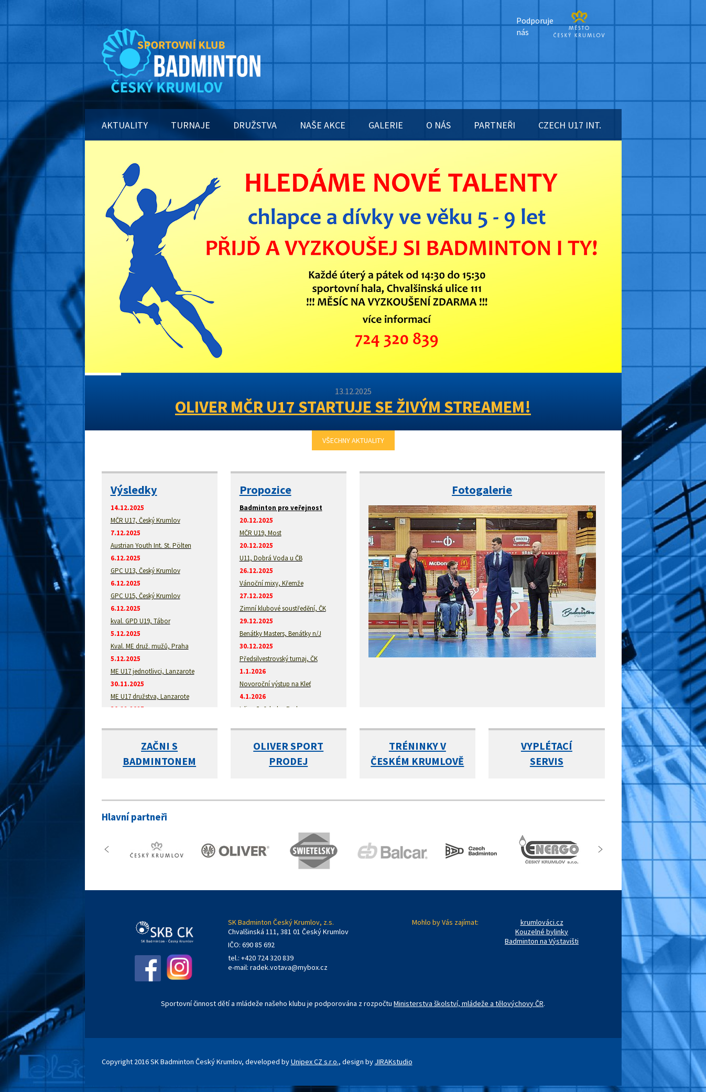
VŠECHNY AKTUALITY (353, 440)
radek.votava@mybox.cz (289, 967)
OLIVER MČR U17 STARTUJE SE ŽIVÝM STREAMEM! (353, 406)
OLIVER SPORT (288, 745)
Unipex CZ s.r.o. (315, 1061)
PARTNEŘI (494, 125)
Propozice (265, 489)
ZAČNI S (159, 745)
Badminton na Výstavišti (542, 941)
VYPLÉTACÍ (546, 745)
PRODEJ (288, 760)
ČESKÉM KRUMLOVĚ (417, 760)
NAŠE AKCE (322, 125)
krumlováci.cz (541, 922)
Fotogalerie (482, 489)
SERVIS (546, 760)
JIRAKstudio (393, 1061)
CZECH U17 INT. (569, 125)
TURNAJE (190, 125)
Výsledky (134, 489)
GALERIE (385, 125)
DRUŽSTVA (255, 125)
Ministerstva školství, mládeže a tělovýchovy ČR (469, 1003)
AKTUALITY (125, 125)
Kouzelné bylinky (541, 931)
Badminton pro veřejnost (281, 507)
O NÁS (438, 125)
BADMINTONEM (159, 760)
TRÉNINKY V (417, 745)
